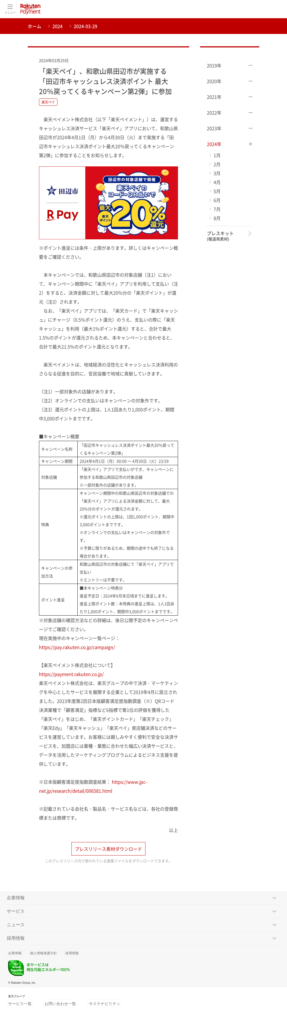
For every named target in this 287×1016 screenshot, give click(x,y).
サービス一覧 (20, 1005)
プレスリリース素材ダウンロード (108, 850)
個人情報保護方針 (43, 955)
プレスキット (220, 236)
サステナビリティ (104, 1005)
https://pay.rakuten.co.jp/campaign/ (77, 647)
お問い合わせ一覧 (60, 1005)
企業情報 (15, 955)
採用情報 (72, 955)
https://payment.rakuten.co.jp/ (71, 674)
